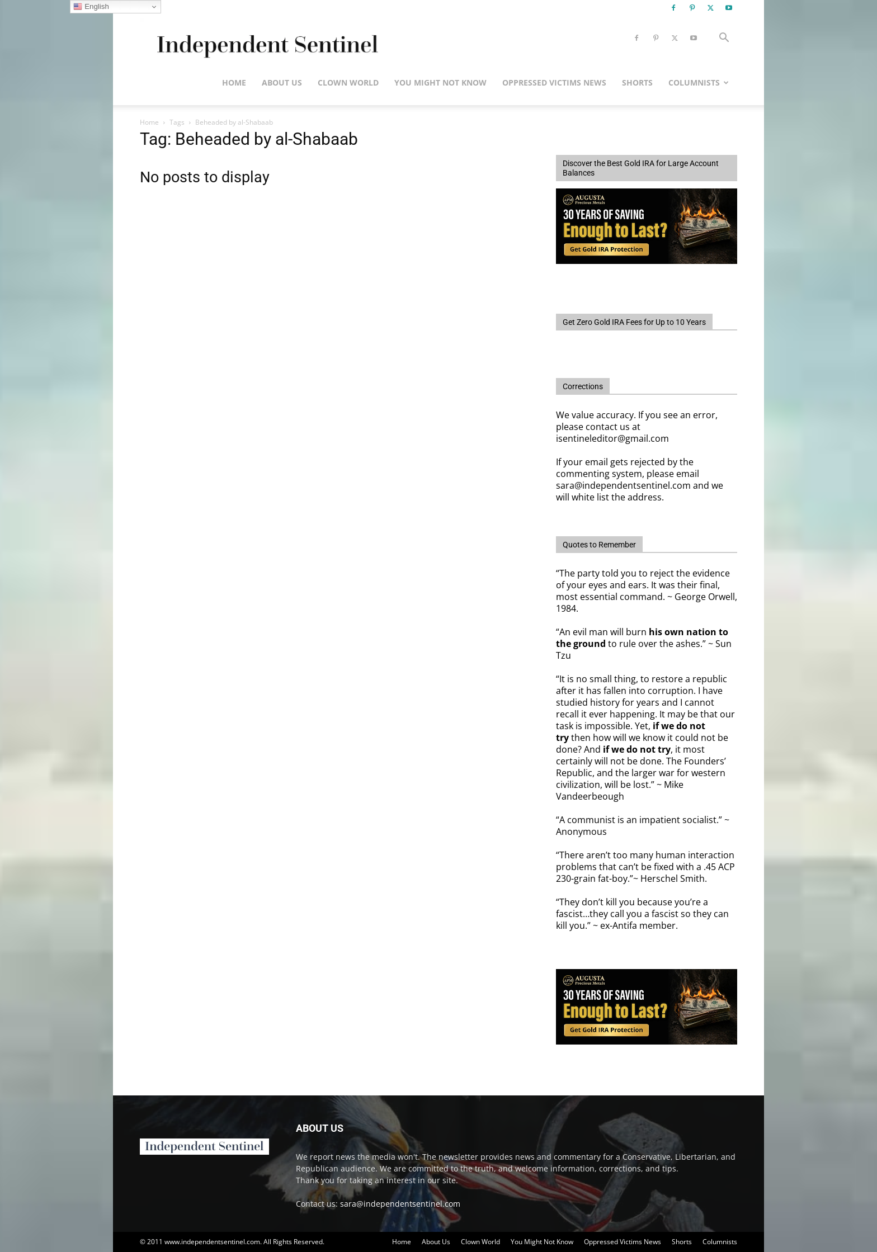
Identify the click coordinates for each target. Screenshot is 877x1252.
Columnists (698, 82)
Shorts (637, 82)
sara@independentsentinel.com (400, 1203)
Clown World (348, 82)
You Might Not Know (440, 82)
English (91, 6)
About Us (282, 82)
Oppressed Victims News (554, 82)
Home (234, 82)
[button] (723, 39)
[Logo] (265, 38)
